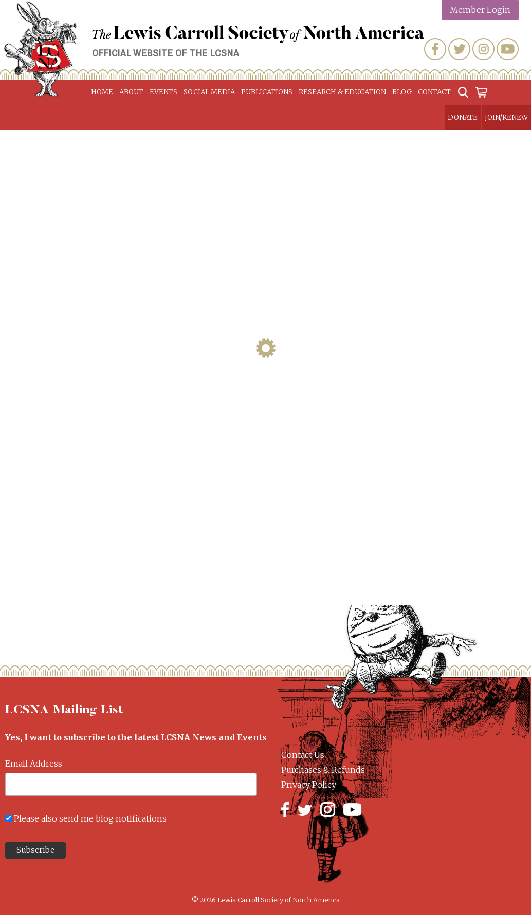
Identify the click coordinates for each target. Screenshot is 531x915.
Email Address (33, 763)
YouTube (508, 49)
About (131, 92)
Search (463, 92)
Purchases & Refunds (323, 770)
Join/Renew (506, 117)
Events (163, 92)
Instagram (483, 49)
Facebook (435, 49)
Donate (463, 117)
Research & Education (342, 92)
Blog (402, 92)
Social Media (209, 92)
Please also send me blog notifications (90, 818)
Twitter (459, 49)
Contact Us (302, 755)
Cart (481, 92)
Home (102, 92)
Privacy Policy (308, 784)
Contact (434, 92)
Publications (266, 92)
